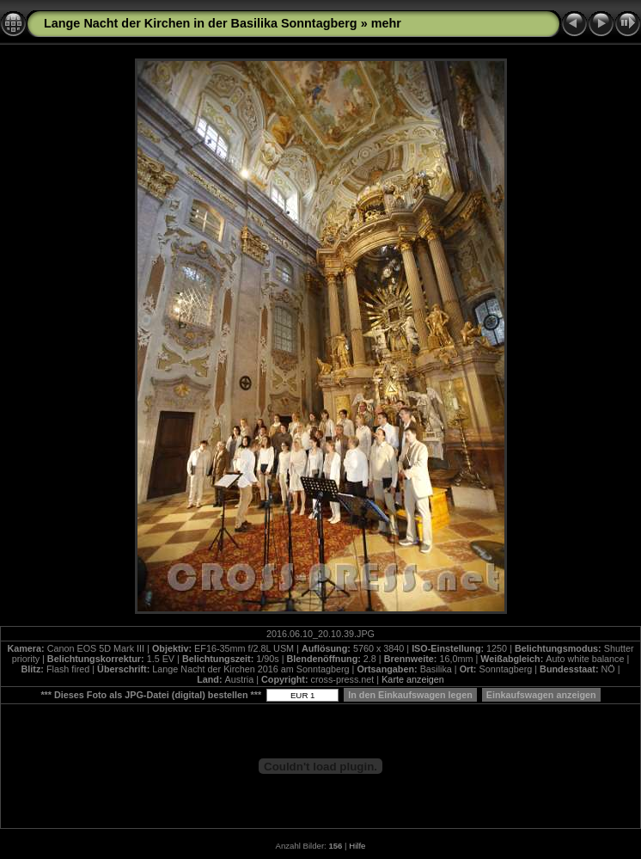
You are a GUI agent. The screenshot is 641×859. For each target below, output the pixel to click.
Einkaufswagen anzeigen (541, 695)
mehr (386, 23)
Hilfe (357, 845)
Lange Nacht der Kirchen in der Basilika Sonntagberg (200, 23)
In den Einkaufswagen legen (410, 695)
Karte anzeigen (413, 679)
